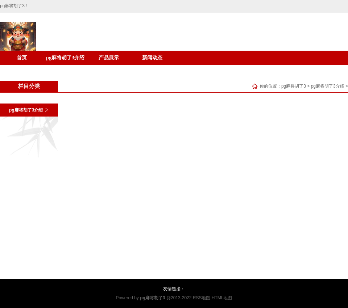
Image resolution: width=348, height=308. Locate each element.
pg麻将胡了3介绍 (65, 57)
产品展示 (109, 57)
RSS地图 (202, 297)
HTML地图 (222, 297)
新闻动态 (152, 57)
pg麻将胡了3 (293, 86)
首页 (22, 57)
